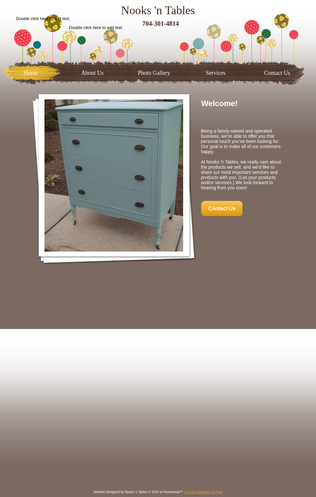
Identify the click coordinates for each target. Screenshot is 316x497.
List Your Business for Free (203, 492)
